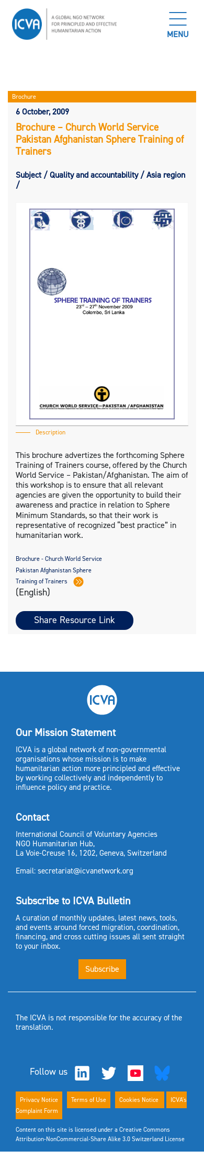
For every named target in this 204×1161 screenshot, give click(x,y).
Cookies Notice (139, 1100)
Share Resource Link (74, 620)
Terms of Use (88, 1100)
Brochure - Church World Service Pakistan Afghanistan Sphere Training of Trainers (59, 570)
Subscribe (102, 968)
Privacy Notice (39, 1100)
